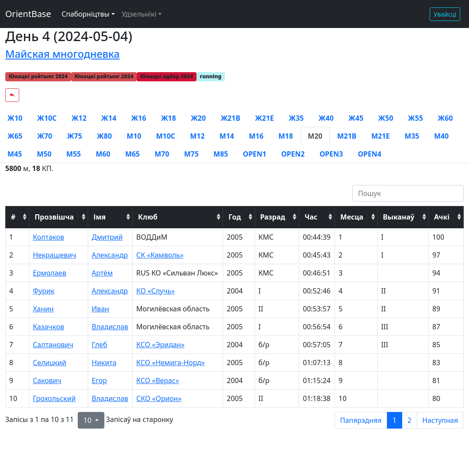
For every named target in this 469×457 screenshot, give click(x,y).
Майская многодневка (62, 54)
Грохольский (54, 398)
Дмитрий (107, 237)
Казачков (48, 326)
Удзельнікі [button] (139, 14)
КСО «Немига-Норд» (170, 362)
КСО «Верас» (157, 380)
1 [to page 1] (395, 420)
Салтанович (53, 344)
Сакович (47, 380)
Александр (110, 255)
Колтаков (48, 237)
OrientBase (28, 14)
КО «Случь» (155, 291)
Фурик (43, 291)
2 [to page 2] (409, 420)
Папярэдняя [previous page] (361, 420)
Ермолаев (49, 273)
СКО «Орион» (159, 398)
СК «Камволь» (159, 255)
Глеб (99, 344)
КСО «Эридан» (160, 344)
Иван (100, 309)
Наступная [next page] (440, 420)
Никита (104, 362)
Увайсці (445, 14)
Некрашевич (54, 255)
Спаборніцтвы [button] (86, 14)
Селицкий (49, 362)
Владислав (110, 326)
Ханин (43, 309)
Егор (99, 380)
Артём (102, 273)
